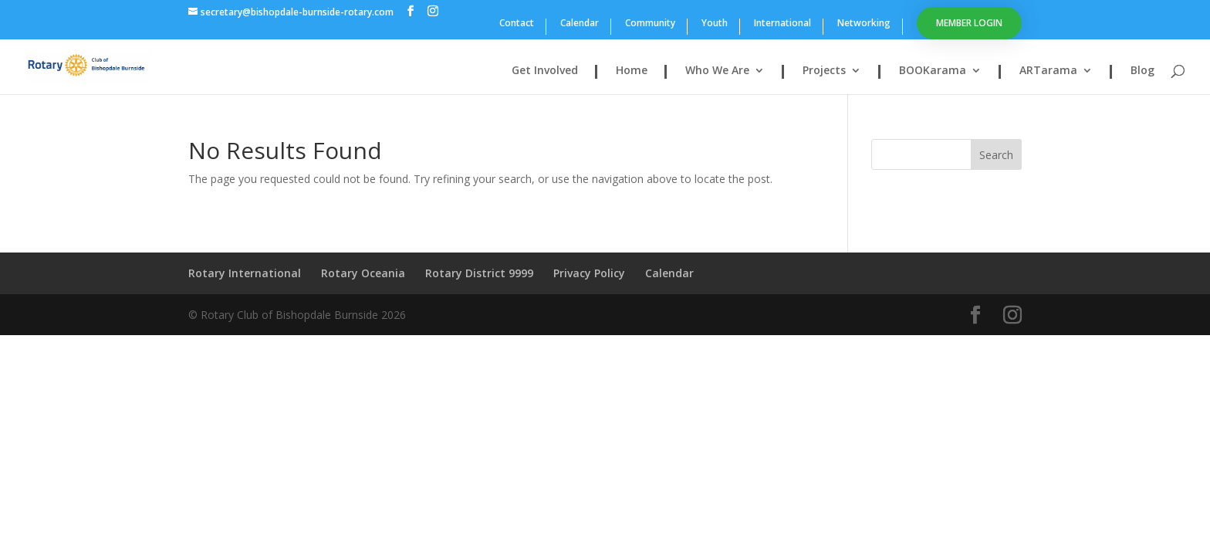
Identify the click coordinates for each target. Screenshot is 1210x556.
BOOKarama (932, 71)
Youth (714, 24)
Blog (1142, 71)
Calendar (579, 24)
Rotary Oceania (363, 273)
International (782, 24)
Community (650, 24)
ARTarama (1048, 71)
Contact (516, 24)
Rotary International (244, 273)
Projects (824, 71)
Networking (864, 24)
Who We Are (717, 71)
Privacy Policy (589, 273)
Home (631, 71)
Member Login (969, 22)
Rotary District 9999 (479, 273)
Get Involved (545, 71)
